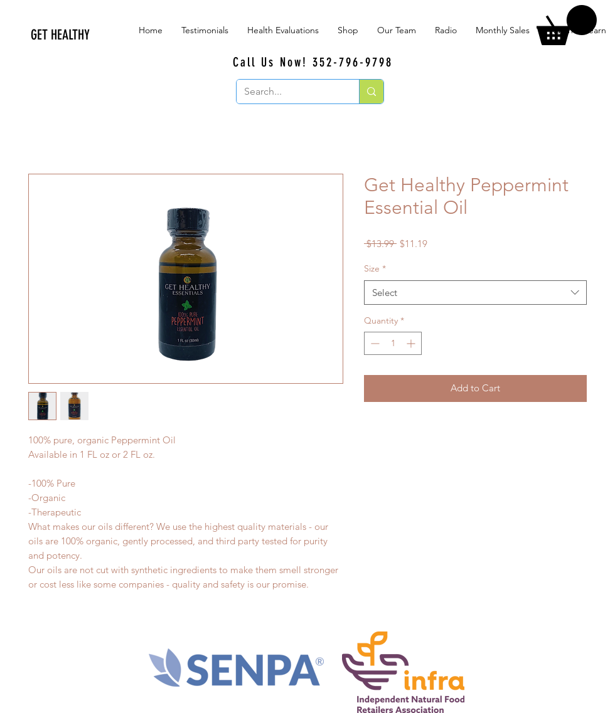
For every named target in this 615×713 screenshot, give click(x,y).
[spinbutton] (393, 343)
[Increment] (412, 343)
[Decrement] (374, 343)
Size (375, 268)
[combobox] (475, 292)
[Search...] (288, 91)
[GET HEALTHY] (125, 35)
